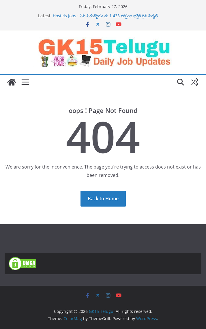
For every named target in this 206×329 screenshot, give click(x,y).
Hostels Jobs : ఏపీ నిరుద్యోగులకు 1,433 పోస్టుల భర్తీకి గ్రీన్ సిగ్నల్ (105, 15)
